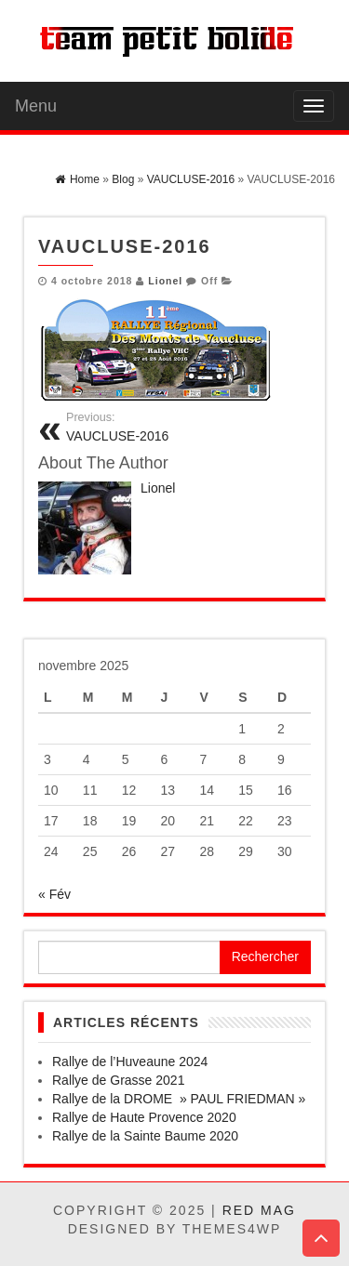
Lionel (165, 280)
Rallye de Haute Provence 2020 (144, 1117)
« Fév (54, 894)
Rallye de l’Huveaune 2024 (130, 1061)
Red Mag (259, 1210)
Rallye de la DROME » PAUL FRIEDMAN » (178, 1098)
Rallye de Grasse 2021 (118, 1080)
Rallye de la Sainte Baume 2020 (145, 1135)
